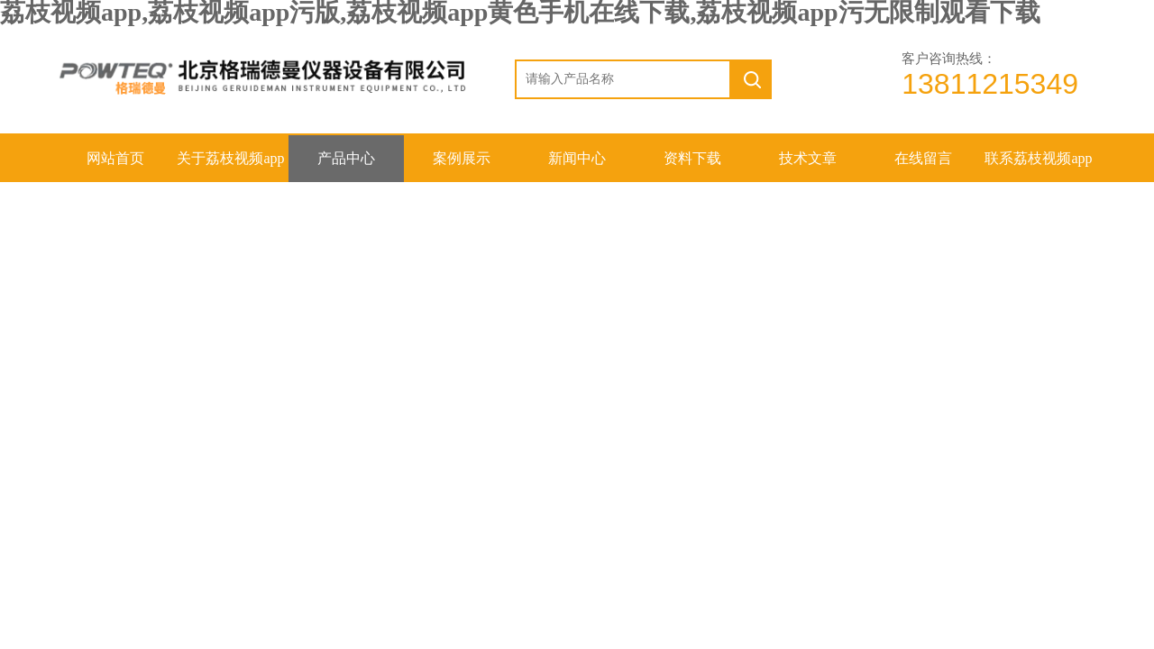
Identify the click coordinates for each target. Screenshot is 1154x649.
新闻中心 (577, 158)
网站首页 (115, 158)
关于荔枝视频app (230, 158)
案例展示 (461, 158)
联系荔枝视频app (1038, 158)
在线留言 (923, 158)
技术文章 (808, 158)
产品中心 (346, 158)
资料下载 (692, 158)
